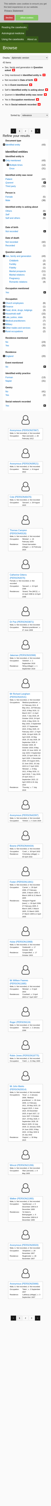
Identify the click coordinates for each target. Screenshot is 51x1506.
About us (32, 39)
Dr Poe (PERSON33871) (22, 622)
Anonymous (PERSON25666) (24, 1284)
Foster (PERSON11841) (21, 882)
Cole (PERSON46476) (21, 497)
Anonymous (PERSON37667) (24, 430)
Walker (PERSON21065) (22, 1198)
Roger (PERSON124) (20, 1022)
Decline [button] (9, 18)
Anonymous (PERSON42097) (24, 815)
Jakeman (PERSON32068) (23, 655)
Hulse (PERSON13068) (21, 942)
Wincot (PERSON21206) (22, 1165)
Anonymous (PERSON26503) (24, 1245)
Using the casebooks (13, 39)
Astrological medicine (13, 33)
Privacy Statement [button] (13, 11)
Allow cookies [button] (26, 18)
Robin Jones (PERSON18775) (24, 1055)
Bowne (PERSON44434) (22, 846)
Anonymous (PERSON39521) (24, 463)
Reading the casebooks (14, 27)
